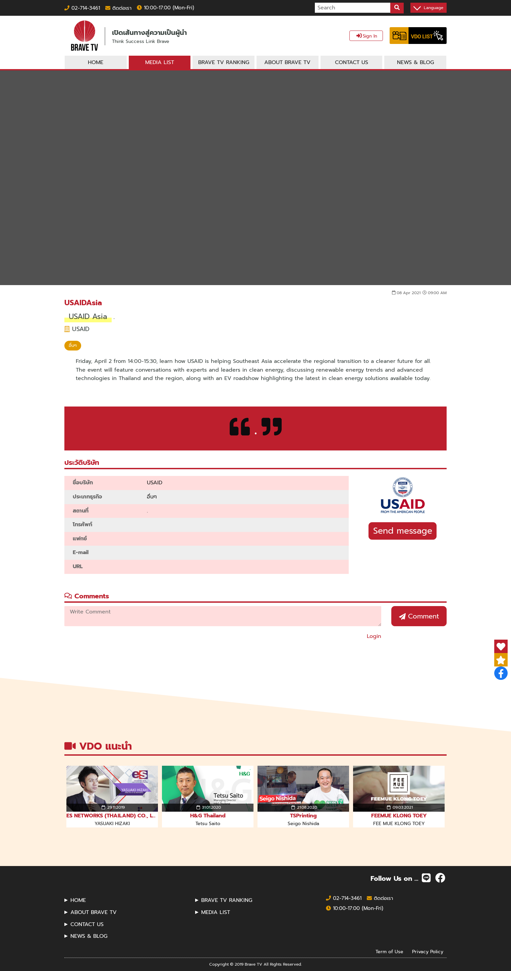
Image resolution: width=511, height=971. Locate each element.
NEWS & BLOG (88, 936)
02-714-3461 (82, 8)
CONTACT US (87, 924)
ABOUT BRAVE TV (93, 912)
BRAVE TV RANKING (226, 900)
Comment (419, 616)
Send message (402, 531)
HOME (78, 900)
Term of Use (389, 951)
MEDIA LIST (215, 912)
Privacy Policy (427, 951)
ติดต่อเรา (118, 8)
